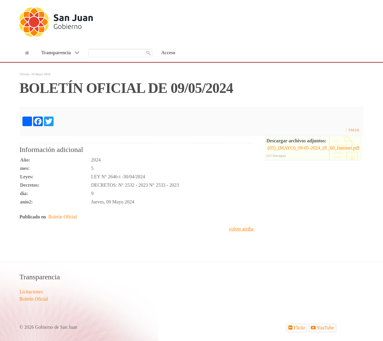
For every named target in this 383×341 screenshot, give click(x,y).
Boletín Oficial (62, 216)
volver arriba (241, 228)
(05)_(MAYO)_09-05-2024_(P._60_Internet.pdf (314, 147)
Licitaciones (31, 291)
